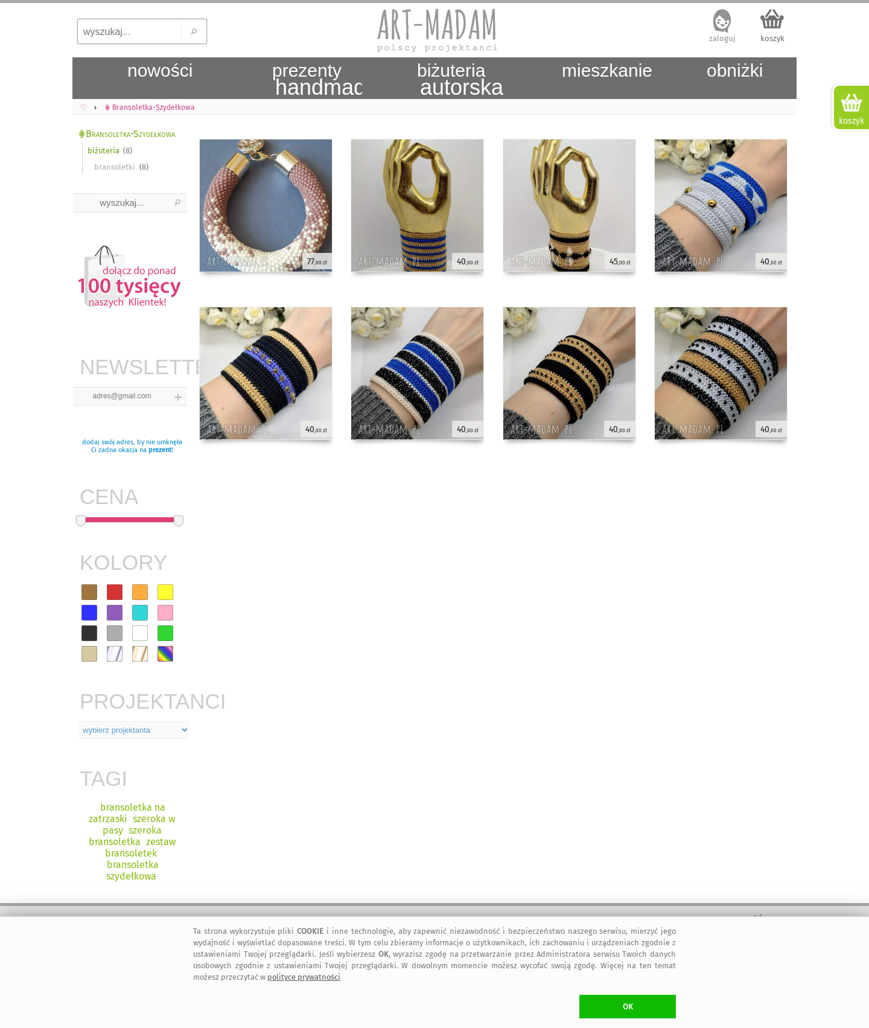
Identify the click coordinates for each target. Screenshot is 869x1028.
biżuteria (103, 150)
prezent (159, 450)
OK (628, 1006)
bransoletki (114, 166)
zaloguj (722, 38)
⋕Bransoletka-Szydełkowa (126, 133)
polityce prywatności (303, 977)
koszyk (772, 38)
